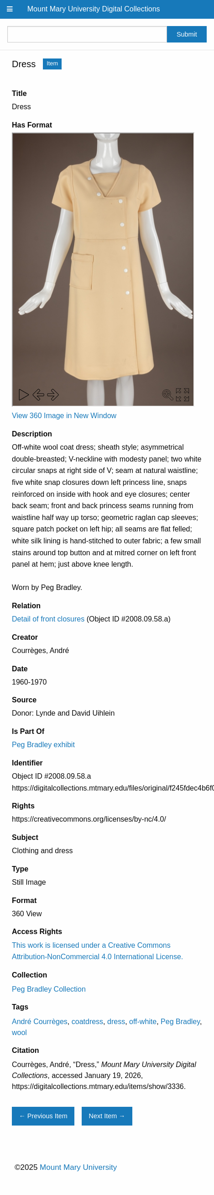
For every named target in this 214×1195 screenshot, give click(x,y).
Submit (187, 34)
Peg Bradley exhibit (43, 745)
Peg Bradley (180, 1021)
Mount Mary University (78, 1167)
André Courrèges (40, 1021)
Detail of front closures (48, 619)
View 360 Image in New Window (64, 416)
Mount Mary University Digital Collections (93, 9)
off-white (143, 1021)
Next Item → (107, 1116)
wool (19, 1032)
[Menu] (10, 9)
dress (116, 1021)
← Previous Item (43, 1116)
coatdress (87, 1021)
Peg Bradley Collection (49, 989)
